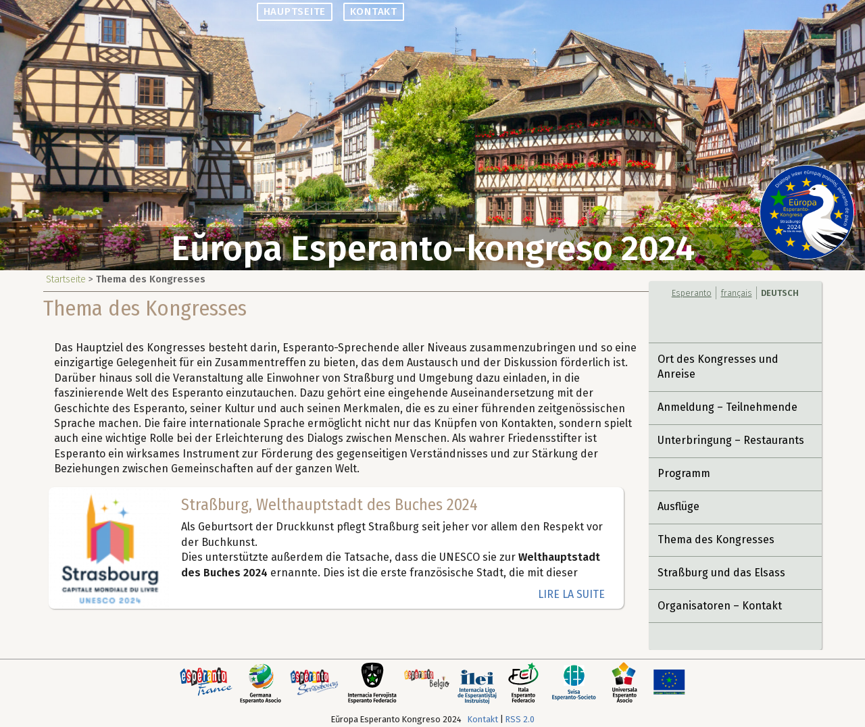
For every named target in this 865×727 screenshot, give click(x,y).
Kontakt (373, 11)
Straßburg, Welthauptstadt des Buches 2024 (329, 504)
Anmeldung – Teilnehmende (727, 407)
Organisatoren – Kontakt (720, 605)
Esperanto (692, 293)
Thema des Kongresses (716, 539)
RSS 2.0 (520, 719)
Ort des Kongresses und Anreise (718, 366)
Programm (684, 473)
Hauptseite (295, 11)
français (736, 293)
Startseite (66, 279)
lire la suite (571, 594)
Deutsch (780, 293)
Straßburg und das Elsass (721, 572)
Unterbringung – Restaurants (731, 440)
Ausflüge (678, 506)
